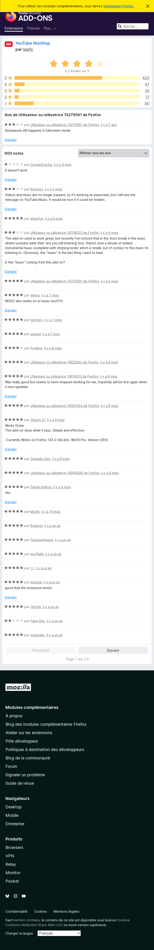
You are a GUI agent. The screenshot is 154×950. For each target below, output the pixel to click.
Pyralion (36, 348)
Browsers (14, 847)
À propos (14, 715)
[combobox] (133, 26)
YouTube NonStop (32, 43)
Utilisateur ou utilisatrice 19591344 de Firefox (64, 406)
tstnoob (36, 582)
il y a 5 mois (53, 189)
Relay (10, 864)
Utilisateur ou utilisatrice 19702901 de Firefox (64, 281)
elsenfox (36, 218)
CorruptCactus (41, 164)
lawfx (28, 49)
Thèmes (33, 28)
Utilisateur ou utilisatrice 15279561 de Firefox (64, 125)
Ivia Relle (37, 554)
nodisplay (37, 635)
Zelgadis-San (40, 459)
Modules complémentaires (31, 707)
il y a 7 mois (50, 295)
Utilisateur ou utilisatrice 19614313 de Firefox (64, 376)
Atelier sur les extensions (28, 732)
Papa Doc (37, 621)
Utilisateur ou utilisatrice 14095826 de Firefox (64, 473)
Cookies (40, 911)
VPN (9, 855)
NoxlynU (36, 189)
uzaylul (35, 334)
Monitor (12, 872)
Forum (11, 766)
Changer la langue (19, 933)
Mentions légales (66, 911)
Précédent (41, 650)
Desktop (13, 806)
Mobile (11, 815)
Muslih (35, 511)
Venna (35, 295)
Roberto (36, 526)
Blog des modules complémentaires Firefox (46, 724)
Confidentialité (16, 911)
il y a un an (53, 526)
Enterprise (14, 823)
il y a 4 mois (63, 164)
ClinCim (35, 607)
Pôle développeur (21, 741)
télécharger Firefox (118, 6)
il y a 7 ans (109, 125)
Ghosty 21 (37, 420)
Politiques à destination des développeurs (44, 749)
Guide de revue (19, 783)
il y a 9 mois (56, 420)
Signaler (11, 140)
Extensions (14, 28)
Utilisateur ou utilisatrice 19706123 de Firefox (64, 233)
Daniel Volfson (41, 487)
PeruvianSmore (41, 540)
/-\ (32, 568)
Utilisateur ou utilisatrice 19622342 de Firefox (64, 362)
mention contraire (26, 920)
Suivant (113, 650)
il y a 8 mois (53, 348)
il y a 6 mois (54, 218)
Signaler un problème (25, 774)
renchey (36, 320)
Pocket (12, 881)
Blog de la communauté (27, 758)
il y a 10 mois (51, 511)
